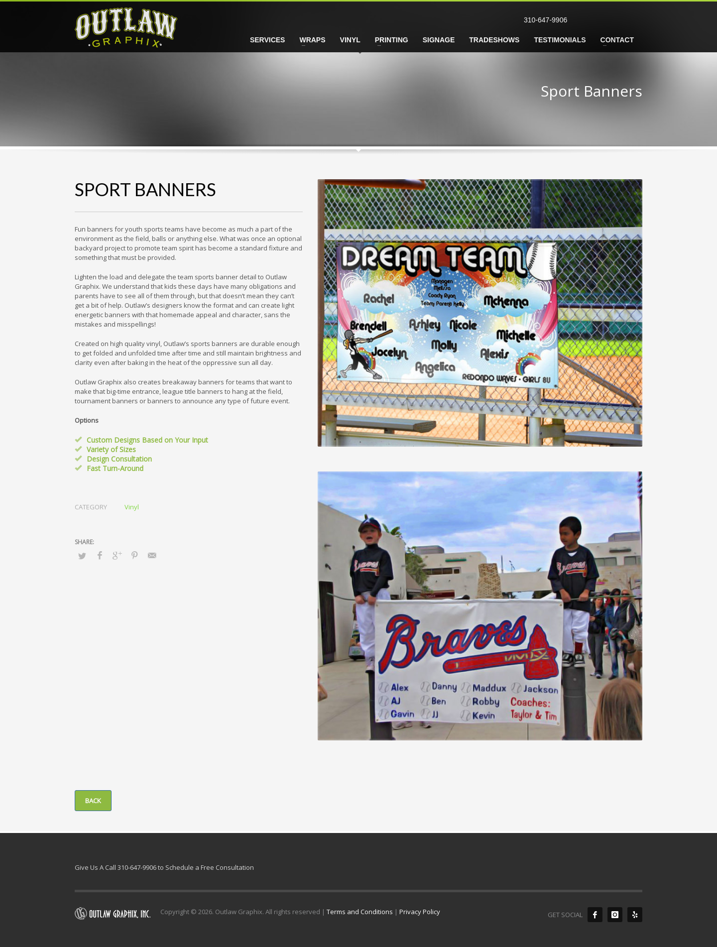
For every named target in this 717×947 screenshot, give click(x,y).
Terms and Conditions (360, 911)
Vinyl (131, 506)
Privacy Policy (419, 911)
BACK (93, 800)
